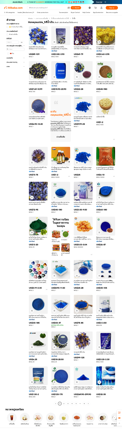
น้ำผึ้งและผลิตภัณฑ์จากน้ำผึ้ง (60, 18)
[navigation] (15, 211)
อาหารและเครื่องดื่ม (42, 18)
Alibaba (30, 18)
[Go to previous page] (56, 403)
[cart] (95, 8)
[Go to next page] (88, 403)
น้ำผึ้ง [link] (73, 18)
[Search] (76, 7)
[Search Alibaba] (47, 8)
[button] (68, 8)
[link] (119, 412)
